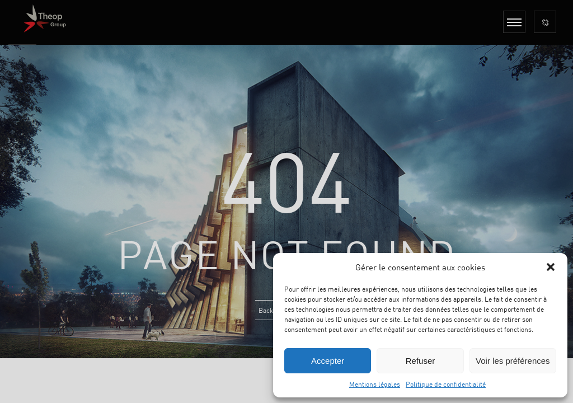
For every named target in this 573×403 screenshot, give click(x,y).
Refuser (420, 360)
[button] (550, 267)
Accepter (327, 360)
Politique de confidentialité (446, 384)
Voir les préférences (513, 360)
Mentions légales (374, 384)
